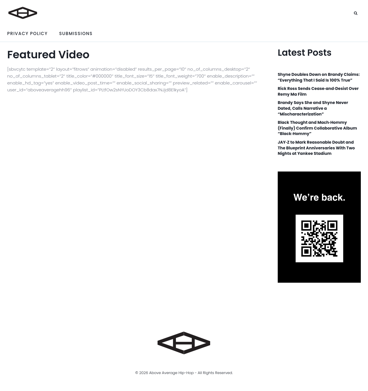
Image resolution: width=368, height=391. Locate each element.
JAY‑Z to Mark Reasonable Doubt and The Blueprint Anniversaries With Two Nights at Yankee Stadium (316, 148)
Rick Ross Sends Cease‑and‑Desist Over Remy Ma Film (318, 91)
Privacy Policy (27, 33)
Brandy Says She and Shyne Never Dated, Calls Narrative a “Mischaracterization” (313, 108)
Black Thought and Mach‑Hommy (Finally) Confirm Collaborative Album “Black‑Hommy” (317, 128)
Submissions (76, 33)
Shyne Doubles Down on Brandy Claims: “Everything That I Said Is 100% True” (319, 77)
